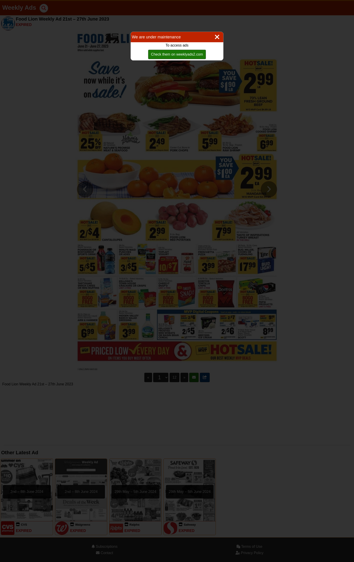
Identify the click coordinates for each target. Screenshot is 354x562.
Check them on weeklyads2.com (177, 54)
